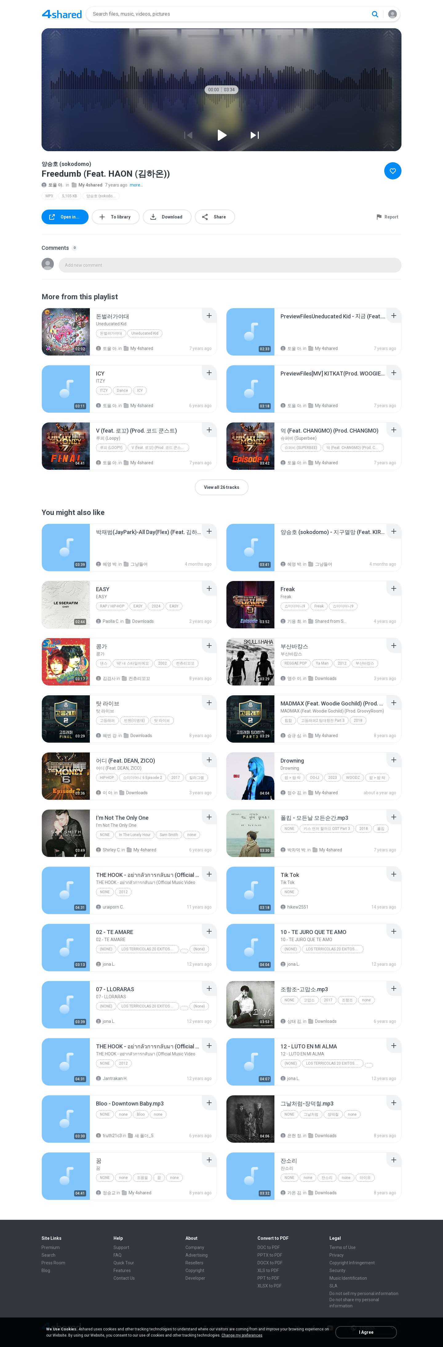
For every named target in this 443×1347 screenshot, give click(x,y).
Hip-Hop (107, 778)
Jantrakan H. (111, 1078)
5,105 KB (69, 196)
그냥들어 (136, 564)
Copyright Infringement (352, 1262)
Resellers (194, 1262)
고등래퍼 (107, 720)
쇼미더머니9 (295, 606)
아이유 (365, 1178)
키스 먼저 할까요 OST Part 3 (327, 829)
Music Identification (348, 1278)
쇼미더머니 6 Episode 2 (142, 778)
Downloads (140, 621)
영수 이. (291, 678)
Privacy (336, 1255)
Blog (46, 1270)
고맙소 (309, 1000)
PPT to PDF (268, 1278)
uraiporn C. (110, 907)
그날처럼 (311, 1114)
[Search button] (375, 14)
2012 (342, 663)
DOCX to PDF (269, 1262)
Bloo (141, 1114)
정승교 (106, 1192)
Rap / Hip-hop (112, 606)
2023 (332, 778)
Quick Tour (124, 1262)
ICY (140, 390)
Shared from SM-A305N (328, 621)
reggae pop (296, 663)
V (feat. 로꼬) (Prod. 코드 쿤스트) (159, 448)
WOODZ (353, 778)
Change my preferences (242, 1335)
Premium (51, 1247)
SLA (333, 1285)
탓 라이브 (162, 720)
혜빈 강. (107, 735)
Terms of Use (342, 1247)
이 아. (104, 792)
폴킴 (381, 829)
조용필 (142, 1178)
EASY (138, 606)
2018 (358, 720)
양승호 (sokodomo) (102, 196)
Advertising (197, 1255)
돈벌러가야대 (111, 333)
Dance (122, 390)
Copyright (195, 1270)
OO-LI (314, 778)
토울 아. (52, 185)
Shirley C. (108, 849)
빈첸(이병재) (134, 720)
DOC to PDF (268, 1247)
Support (121, 1247)
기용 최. (291, 621)
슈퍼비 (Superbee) (301, 448)
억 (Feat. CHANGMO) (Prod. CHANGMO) (355, 448)
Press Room (53, 1262)
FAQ (118, 1255)
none (105, 835)
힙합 (288, 720)
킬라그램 (196, 778)
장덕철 (333, 1114)
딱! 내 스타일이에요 (133, 663)
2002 (162, 663)
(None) (106, 949)
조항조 (347, 1000)
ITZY (104, 390)
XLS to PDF (268, 1270)
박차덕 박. (293, 849)
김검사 (106, 678)
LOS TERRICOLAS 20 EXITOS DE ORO (150, 949)
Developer (195, 1278)
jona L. (105, 964)
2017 (175, 778)
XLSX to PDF (269, 1285)
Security (337, 1270)
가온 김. (291, 1192)
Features (122, 1270)
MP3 (49, 196)
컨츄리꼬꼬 (185, 663)
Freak (319, 606)
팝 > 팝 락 (293, 778)
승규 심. (291, 735)
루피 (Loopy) (111, 448)
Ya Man (322, 663)
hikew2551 (295, 907)
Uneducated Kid (144, 333)
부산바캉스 (365, 663)
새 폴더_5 (141, 1135)
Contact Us (124, 1278)
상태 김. (291, 1021)
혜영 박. (107, 564)
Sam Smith (169, 835)
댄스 (103, 663)
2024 (156, 606)
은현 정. (291, 1135)
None (105, 892)
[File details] (66, 331)
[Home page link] (62, 14)
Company (195, 1247)
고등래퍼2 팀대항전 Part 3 (323, 720)
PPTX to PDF (269, 1255)
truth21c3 (109, 1135)
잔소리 (327, 1178)
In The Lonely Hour (134, 835)
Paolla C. (107, 621)
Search (48, 1255)
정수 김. (291, 792)
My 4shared (87, 185)
